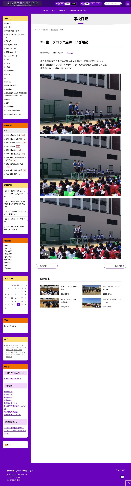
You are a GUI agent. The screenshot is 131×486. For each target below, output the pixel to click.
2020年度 (8, 262)
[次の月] (26, 285)
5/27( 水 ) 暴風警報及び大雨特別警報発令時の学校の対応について (14, 204)
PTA (6, 78)
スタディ (16, 347)
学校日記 (61, 10)
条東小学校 (8, 394)
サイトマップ (120, 470)
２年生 (7, 63)
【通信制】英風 (12, 146)
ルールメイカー (10, 354)
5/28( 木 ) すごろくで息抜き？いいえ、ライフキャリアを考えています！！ (14, 194)
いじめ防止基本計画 (12, 110)
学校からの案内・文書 (77, 10)
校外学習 (9, 352)
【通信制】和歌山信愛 (15, 135)
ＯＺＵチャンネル (11, 85)
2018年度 (8, 268)
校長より (8, 23)
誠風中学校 (8, 400)
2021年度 (8, 259)
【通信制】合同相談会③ (15, 139)
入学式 (11, 350)
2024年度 (8, 251)
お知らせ (8, 82)
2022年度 (8, 257)
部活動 (7, 74)
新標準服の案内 (11, 44)
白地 (67, 4)
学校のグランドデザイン (13, 31)
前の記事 (43, 266)
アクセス (8, 41)
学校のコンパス (10, 48)
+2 (47, 253)
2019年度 (8, 265)
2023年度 (8, 254)
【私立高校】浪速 (13, 174)
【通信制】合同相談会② (15, 142)
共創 (7, 350)
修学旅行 (15, 352)
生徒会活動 (9, 70)
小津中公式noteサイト (12, 378)
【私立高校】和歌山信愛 (15, 170)
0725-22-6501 (15, 477)
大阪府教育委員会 (11, 411)
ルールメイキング (11, 56)
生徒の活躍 (9, 106)
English (7, 99)
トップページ (50, 10)
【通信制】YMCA (12, 150)
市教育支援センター (11, 403)
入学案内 (8, 89)
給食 (20, 350)
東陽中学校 (8, 397)
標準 (87, 4)
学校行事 (9, 357)
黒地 (73, 4)
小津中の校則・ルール (13, 114)
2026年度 (8, 245)
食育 (7, 103)
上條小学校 (8, 391)
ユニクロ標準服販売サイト (14, 427)
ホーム (8, 345)
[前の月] (4, 285)
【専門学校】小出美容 (15, 154)
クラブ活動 (23, 347)
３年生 (7, 67)
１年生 (7, 59)
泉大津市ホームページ (12, 414)
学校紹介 (8, 27)
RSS (9, 445)
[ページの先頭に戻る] (128, 483)
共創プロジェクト (11, 52)
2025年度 (8, 248)
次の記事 (118, 266)
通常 (62, 4)
